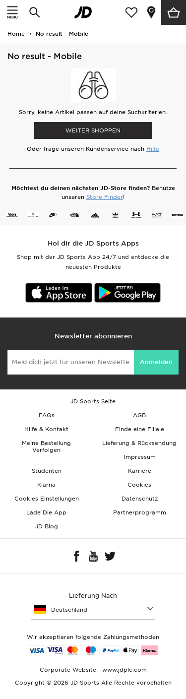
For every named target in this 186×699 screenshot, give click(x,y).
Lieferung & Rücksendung (139, 443)
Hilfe (152, 148)
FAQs (47, 415)
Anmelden (156, 362)
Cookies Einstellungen (46, 498)
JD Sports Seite (93, 401)
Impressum (140, 456)
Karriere (139, 470)
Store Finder (104, 196)
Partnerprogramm (139, 512)
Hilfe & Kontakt (46, 429)
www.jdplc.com (123, 669)
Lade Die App (46, 512)
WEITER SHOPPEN (93, 130)
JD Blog (46, 526)
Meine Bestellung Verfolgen (46, 446)
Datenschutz (140, 498)
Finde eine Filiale (139, 429)
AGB (139, 415)
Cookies (139, 484)
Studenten (47, 470)
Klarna (46, 484)
